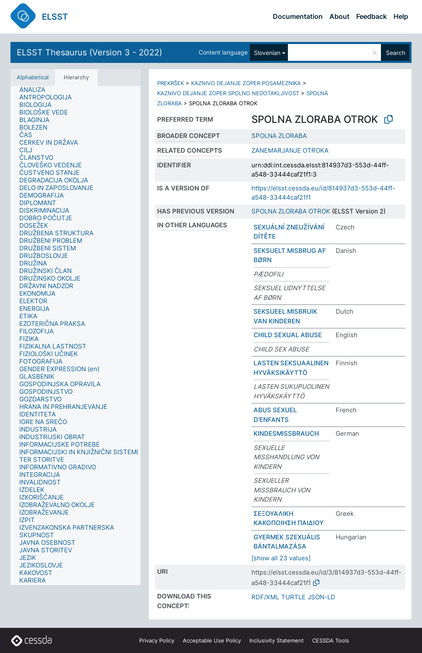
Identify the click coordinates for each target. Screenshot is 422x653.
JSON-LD (321, 597)
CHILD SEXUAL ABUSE (288, 335)
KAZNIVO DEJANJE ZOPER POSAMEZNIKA (246, 83)
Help (401, 16)
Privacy (156, 640)
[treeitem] (36, 90)
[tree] (75, 335)
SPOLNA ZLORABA (279, 136)
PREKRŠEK (170, 83)
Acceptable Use (212, 640)
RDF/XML (265, 597)
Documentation (298, 16)
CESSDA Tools (330, 640)
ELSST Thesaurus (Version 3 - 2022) (89, 52)
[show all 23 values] (281, 558)
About (339, 16)
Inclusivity (276, 640)
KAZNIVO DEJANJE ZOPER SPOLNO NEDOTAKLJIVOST (228, 93)
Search (395, 52)
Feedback (371, 16)
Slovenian (267, 52)
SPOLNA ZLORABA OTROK (290, 211)
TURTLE (293, 597)
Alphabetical (33, 77)
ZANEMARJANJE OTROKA (290, 150)
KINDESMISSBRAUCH (286, 433)
